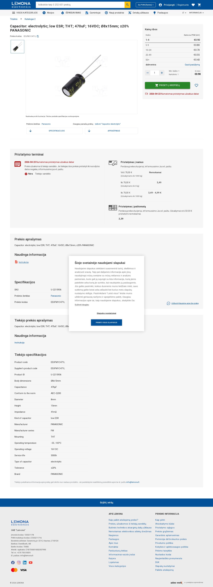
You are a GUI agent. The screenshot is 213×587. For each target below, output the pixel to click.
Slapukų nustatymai (165, 566)
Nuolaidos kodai (163, 554)
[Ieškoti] (127, 5)
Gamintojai (92, 12)
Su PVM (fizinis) (146, 5)
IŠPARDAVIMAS (71, 12)
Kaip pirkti (160, 520)
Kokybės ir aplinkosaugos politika (171, 547)
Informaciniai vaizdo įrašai (122, 554)
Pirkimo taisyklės (163, 550)
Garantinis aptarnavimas (167, 535)
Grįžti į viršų (106, 502)
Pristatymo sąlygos (165, 527)
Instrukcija (24, 262)
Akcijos (48, 12)
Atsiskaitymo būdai (164, 523)
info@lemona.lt (132, 482)
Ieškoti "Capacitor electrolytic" (108, 124)
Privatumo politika (164, 543)
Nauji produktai (114, 12)
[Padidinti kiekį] (147, 72)
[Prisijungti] (166, 5)
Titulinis (13, 19)
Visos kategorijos (117, 566)
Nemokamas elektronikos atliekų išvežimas (130, 531)
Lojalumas (114, 562)
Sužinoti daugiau (82, 309)
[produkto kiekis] (154, 72)
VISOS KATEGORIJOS (25, 12)
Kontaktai (113, 547)
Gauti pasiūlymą (192, 64)
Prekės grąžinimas (164, 531)
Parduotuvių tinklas (118, 550)
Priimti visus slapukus (123, 318)
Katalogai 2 (30, 19)
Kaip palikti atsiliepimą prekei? (123, 520)
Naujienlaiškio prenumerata (168, 558)
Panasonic (46, 124)
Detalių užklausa (138, 12)
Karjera (112, 558)
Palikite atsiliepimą (164, 570)
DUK (157, 562)
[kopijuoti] (37, 36)
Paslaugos (160, 12)
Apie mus (113, 543)
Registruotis (183, 5)
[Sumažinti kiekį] (161, 72)
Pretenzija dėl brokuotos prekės (171, 539)
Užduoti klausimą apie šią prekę (183, 303)
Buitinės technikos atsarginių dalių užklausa (130, 527)
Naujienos (113, 535)
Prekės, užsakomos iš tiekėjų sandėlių (127, 523)
